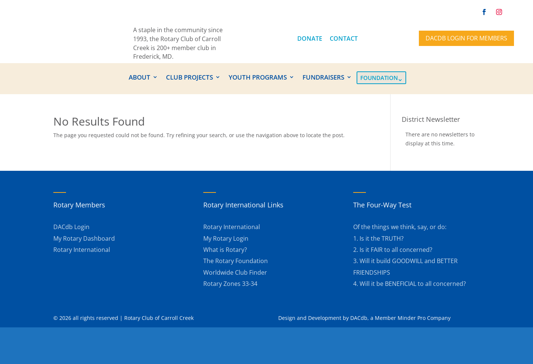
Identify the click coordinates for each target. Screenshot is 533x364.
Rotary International (81, 250)
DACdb (358, 317)
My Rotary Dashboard (84, 238)
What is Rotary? (225, 250)
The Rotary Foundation (235, 261)
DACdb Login (71, 227)
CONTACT (344, 38)
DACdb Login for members (466, 38)
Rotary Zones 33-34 (230, 284)
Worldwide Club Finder (235, 272)
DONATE (309, 38)
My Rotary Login (225, 238)
